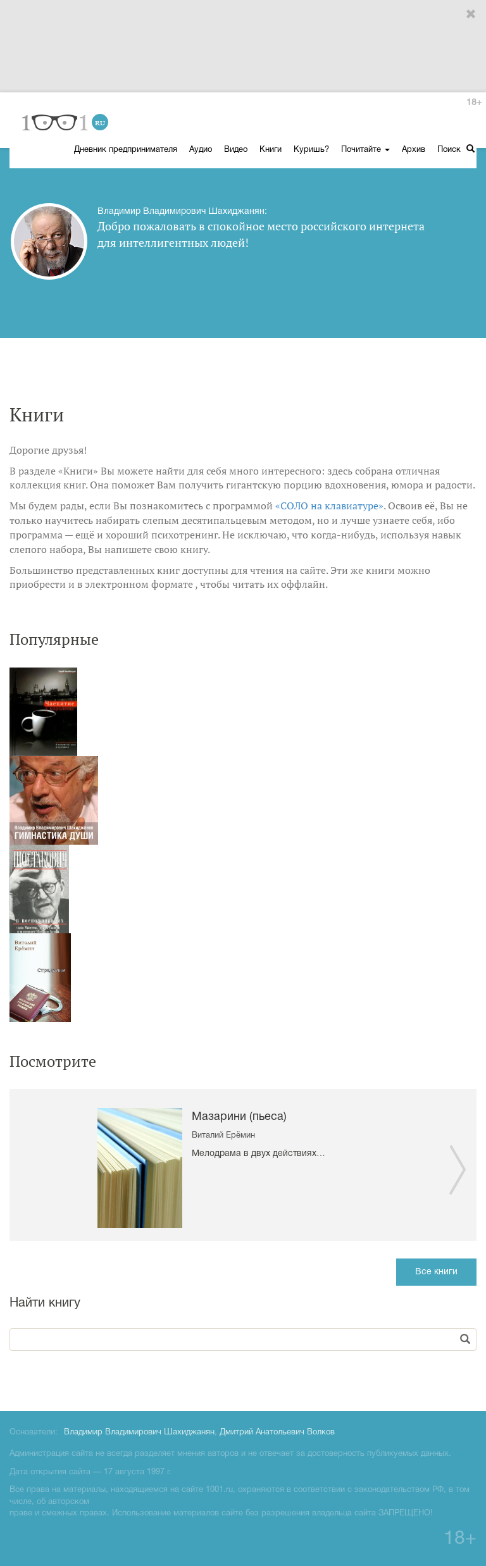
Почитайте (365, 150)
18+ (474, 103)
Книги (270, 150)
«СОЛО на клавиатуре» (329, 505)
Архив (413, 150)
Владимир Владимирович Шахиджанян (139, 1432)
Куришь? (311, 150)
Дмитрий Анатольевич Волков (277, 1432)
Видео (235, 150)
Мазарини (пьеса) (239, 1117)
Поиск (456, 149)
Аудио (200, 150)
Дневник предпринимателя (125, 150)
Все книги (436, 1272)
